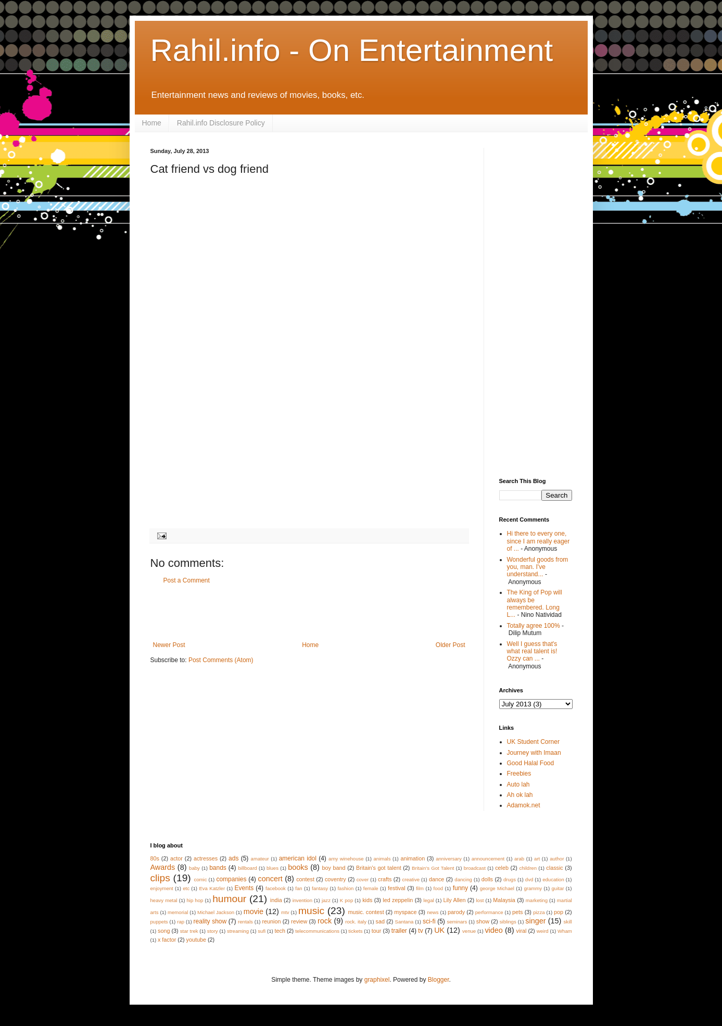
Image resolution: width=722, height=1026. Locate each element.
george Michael (497, 888)
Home (151, 123)
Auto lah (518, 784)
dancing (463, 879)
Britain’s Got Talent (433, 868)
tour (377, 931)
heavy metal (164, 900)
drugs (509, 879)
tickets (355, 931)
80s (154, 858)
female (370, 888)
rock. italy (355, 921)
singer (535, 921)
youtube (196, 939)
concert (270, 879)
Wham (565, 931)
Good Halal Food (530, 763)
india (276, 900)
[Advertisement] (309, 612)
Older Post (450, 645)
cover (363, 879)
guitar (557, 888)
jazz (326, 900)
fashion (345, 888)
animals (381, 859)
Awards (162, 867)
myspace (405, 912)
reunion (271, 921)
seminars (457, 921)
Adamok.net (523, 805)
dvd (529, 879)
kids (367, 900)
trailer (399, 930)
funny (460, 888)
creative (411, 879)
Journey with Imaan (534, 752)
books (298, 867)
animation (412, 858)
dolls (487, 879)
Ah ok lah (520, 795)
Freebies (519, 773)
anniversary (449, 859)
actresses (206, 858)
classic (554, 868)
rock (325, 921)
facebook (275, 888)
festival (397, 888)
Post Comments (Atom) (221, 660)
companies (231, 879)
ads (233, 858)
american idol (297, 858)
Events (244, 888)
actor (176, 858)
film (420, 888)
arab (519, 859)
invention (302, 900)
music (311, 910)
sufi (261, 931)
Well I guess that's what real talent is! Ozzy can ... (532, 651)
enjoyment (161, 888)
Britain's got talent (378, 868)
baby (194, 868)
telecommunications (317, 931)
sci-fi (429, 921)
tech (279, 931)
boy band (333, 868)
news (432, 912)
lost (480, 900)
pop (558, 912)
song (164, 931)
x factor (167, 939)
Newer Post (169, 645)
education (553, 879)
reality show (210, 921)
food (439, 888)
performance (489, 912)
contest (305, 879)
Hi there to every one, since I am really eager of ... (538, 541)
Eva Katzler (212, 888)
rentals (245, 921)
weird (543, 931)
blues (272, 868)
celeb (502, 868)
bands (217, 867)
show (482, 921)
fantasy (320, 888)
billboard (247, 868)
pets (517, 912)
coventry (335, 879)
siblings (508, 921)
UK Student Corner (533, 741)
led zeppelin (398, 900)
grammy (533, 888)
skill (568, 921)
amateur (260, 859)
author (557, 859)
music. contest (366, 912)
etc (186, 888)
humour (229, 898)
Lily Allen (454, 900)
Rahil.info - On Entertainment (351, 50)
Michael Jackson (215, 912)
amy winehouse (346, 859)
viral (521, 931)
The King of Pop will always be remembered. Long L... (534, 603)
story (212, 931)
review (299, 921)
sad (380, 921)
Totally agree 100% (533, 625)
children (528, 868)
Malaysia (504, 900)
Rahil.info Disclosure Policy (221, 123)
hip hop (194, 900)
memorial (178, 912)
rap (180, 921)
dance (436, 879)
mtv (285, 912)
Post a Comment (186, 580)
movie (253, 911)
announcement (488, 859)
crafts (384, 879)
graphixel (377, 979)
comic (200, 879)
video (493, 930)
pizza (538, 912)
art (537, 859)
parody (456, 912)
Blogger (438, 979)
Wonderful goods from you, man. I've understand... (537, 567)
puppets (159, 921)
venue (469, 931)
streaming (238, 931)
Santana (404, 921)
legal (428, 900)
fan (298, 888)
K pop (346, 900)
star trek (189, 931)
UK (439, 930)
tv (420, 930)
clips (160, 877)
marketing (537, 900)
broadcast (475, 868)
